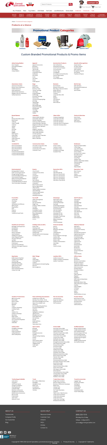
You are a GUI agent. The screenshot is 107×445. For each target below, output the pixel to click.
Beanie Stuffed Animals (80, 328)
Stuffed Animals (79, 326)
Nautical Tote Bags (37, 107)
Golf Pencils (77, 210)
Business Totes (36, 88)
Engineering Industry (79, 234)
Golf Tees (76, 213)
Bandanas (34, 66)
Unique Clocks (77, 118)
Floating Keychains (16, 262)
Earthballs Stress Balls (58, 339)
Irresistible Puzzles (37, 210)
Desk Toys (76, 172)
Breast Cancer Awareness (18, 87)
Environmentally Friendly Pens (19, 175)
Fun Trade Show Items (58, 390)
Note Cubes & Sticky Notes (80, 279)
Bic (12, 117)
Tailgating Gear (36, 343)
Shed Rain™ (15, 137)
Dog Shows (35, 177)
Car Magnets (56, 72)
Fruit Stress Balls (57, 348)
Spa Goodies (77, 90)
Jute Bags (35, 101)
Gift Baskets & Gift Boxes (18, 204)
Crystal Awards (77, 68)
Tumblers (76, 165)
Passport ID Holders (79, 382)
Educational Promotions (80, 232)
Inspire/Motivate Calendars (39, 123)
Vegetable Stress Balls (58, 375)
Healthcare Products (17, 235)
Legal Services (77, 241)
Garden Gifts (56, 237)
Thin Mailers (15, 69)
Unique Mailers (15, 71)
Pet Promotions (57, 303)
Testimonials (9, 414)
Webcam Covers (16, 399)
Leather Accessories (58, 258)
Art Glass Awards (78, 66)
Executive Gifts (57, 169)
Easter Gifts (35, 226)
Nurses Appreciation (38, 186)
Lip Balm (14, 240)
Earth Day (35, 178)
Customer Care (45, 417)
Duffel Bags (35, 95)
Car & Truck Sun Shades (59, 68)
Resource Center (46, 414)
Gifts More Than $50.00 (59, 180)
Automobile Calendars (38, 118)
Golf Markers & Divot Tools (80, 208)
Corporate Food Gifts (58, 118)
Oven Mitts (56, 243)
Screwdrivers (36, 387)
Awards (54, 15)
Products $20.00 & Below (18, 153)
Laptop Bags (36, 102)
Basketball (35, 330)
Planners (35, 128)
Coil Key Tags (15, 261)
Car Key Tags (56, 71)
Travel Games (77, 387)
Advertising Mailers (18, 63)
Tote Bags (35, 110)
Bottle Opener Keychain (18, 258)
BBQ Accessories (16, 298)
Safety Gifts (15, 326)
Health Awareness (16, 88)
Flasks (54, 96)
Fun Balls (35, 207)
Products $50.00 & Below (18, 154)
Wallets (34, 113)
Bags (34, 84)
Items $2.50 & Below (17, 147)
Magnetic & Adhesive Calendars (40, 125)
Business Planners (78, 262)
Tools (85, 15)
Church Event (36, 171)
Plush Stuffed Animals (79, 334)
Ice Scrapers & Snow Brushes (60, 74)
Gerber (13, 126)
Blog (6, 422)
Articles (43, 425)
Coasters (55, 93)
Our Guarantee (10, 419)
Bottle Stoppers (57, 92)
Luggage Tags (77, 381)
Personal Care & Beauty (18, 244)
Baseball (35, 328)
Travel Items (77, 388)
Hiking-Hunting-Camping (39, 336)
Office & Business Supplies (81, 283)
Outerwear (35, 74)
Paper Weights (77, 286)
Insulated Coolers (57, 148)
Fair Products (36, 180)
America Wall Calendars (38, 117)
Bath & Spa (77, 84)
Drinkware (30, 15)
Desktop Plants (78, 268)
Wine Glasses (56, 102)
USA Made (41, 10)
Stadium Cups (77, 159)
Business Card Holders (80, 261)
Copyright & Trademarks (86, 442)
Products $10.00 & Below (18, 151)
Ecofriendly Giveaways (58, 205)
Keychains (15, 256)
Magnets (14, 68)
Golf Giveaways (78, 205)
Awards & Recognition (80, 63)
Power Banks (15, 396)
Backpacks (35, 85)
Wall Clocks (77, 120)
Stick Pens (35, 322)
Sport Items (36, 326)
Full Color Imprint (57, 210)
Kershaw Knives (78, 301)
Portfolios (76, 288)
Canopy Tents (56, 387)
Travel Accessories (80, 379)
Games (76, 174)
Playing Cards (36, 216)
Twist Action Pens (37, 324)
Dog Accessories (57, 301)
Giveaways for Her (57, 213)
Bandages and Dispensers (18, 226)
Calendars (36, 115)
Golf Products (78, 197)
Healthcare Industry (79, 238)
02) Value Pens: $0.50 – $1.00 (40, 300)
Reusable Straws (78, 154)
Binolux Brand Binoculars (18, 118)
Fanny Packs (36, 98)
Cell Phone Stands (16, 384)
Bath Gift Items (77, 85)
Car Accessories (57, 69)
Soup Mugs (77, 157)
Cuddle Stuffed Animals (80, 330)
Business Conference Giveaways (61, 384)
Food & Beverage (78, 237)
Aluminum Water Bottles (80, 145)
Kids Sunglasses (37, 267)
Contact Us (92, 2)
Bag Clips (55, 228)
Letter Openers (78, 274)
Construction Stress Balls (59, 336)
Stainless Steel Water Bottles (81, 161)
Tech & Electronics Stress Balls (60, 372)
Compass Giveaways (17, 307)
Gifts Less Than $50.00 (59, 178)
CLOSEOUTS (15, 143)
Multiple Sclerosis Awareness (19, 93)
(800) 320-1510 (81, 414)
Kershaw (14, 129)
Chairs (13, 306)
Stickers (76, 292)
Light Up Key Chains (17, 265)
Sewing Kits (77, 384)
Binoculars (14, 303)
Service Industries (78, 250)
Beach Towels (15, 301)
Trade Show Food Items (59, 394)
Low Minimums (59, 10)
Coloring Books (36, 261)
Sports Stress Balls (58, 367)
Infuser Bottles (77, 151)
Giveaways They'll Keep (59, 216)
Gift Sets (55, 171)
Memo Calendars (37, 138)
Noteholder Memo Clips (80, 282)
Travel (14, 15)
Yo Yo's (34, 219)
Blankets (14, 304)
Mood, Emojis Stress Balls (59, 355)
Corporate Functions (58, 120)
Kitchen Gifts (56, 240)
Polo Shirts (35, 75)
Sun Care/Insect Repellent (18, 319)
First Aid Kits (15, 231)
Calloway (14, 121)
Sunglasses (15, 321)
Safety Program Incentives (39, 189)
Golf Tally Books (78, 211)
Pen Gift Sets (36, 318)
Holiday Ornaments (37, 231)
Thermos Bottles (78, 162)
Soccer (34, 339)
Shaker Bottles (77, 156)
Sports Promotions (37, 342)
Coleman (14, 125)
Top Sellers (31, 10)
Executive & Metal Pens (38, 307)
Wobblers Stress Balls (58, 376)
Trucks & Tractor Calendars (39, 135)
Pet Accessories (58, 296)
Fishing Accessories (37, 333)
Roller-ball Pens (36, 321)
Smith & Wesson (16, 138)
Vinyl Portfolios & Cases (80, 294)
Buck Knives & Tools (79, 298)
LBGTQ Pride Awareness (18, 92)
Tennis (34, 346)
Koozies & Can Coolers (79, 153)
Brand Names (16, 115)
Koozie (13, 131)
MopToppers (15, 134)
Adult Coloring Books (38, 199)
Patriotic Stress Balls (58, 357)
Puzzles (76, 177)
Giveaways (39, 15)
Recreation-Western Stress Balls (61, 361)
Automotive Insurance (58, 66)
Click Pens (35, 304)
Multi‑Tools (35, 385)
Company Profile (10, 417)
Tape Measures (36, 388)
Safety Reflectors (16, 333)
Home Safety (15, 330)
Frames (76, 271)
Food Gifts (15, 197)
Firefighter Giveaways (17, 328)
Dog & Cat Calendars (58, 300)
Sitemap (54, 443)
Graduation (35, 183)
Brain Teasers (77, 171)
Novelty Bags (36, 108)
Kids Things (36, 256)
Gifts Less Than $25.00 (59, 177)
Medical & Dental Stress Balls (60, 354)
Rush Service (77, 249)
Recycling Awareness (17, 180)
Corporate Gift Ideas (58, 121)
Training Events (36, 193)
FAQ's (42, 422)
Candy (47, 15)
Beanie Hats (35, 68)
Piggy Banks (35, 214)
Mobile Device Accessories (18, 393)
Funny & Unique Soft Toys (80, 333)
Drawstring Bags (37, 93)
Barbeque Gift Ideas (58, 229)
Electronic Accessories (17, 390)
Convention (35, 175)
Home (13, 21)
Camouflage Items (57, 201)
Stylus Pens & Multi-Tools (39, 303)
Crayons (35, 262)
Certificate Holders (78, 264)
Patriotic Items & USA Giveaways (40, 234)
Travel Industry (77, 253)
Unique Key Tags (16, 270)
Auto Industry (77, 228)
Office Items (78, 256)
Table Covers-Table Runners (60, 393)
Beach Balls (14, 300)
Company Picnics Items (38, 172)
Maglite (13, 132)
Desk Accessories (78, 267)
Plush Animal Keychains (18, 268)
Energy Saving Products (17, 174)
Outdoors (77, 15)
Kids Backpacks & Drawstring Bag (41, 264)
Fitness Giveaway (16, 232)
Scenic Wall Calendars (38, 131)
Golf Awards (77, 199)
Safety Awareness (16, 95)
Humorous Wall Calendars (39, 121)
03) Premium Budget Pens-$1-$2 (41, 301)
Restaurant (77, 247)
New (24, 10)
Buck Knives (15, 120)
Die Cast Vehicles (37, 202)
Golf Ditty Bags (77, 202)
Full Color (49, 10)
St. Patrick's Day (36, 235)
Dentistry (76, 231)
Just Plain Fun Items (37, 211)
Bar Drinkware (56, 85)
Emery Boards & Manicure (80, 87)
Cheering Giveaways (58, 202)
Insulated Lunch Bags (58, 150)
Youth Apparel (36, 81)
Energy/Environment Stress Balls (61, 342)
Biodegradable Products (18, 171)
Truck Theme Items (58, 78)
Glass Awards (77, 69)
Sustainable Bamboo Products (19, 181)
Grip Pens (35, 310)
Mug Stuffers (15, 207)
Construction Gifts (37, 147)
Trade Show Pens (57, 397)
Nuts (13, 208)
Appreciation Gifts (57, 199)
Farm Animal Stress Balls (59, 343)
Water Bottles (77, 166)
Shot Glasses (56, 99)
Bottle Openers (57, 90)
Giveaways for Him (58, 214)
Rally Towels (15, 316)
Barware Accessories (58, 87)
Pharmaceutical (78, 244)
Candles (55, 231)
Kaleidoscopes (77, 175)
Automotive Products (59, 63)
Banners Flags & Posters (59, 382)
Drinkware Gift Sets (79, 150)
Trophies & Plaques (79, 74)
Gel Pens (35, 309)
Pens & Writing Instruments (41, 296)
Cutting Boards (57, 232)
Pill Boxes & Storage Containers (20, 246)
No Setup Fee (15, 150)
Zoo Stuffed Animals (79, 342)
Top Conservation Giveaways (19, 183)
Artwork (43, 419)
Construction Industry (79, 229)
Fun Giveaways (57, 211)
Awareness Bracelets (17, 85)
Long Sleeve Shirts (37, 72)
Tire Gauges (56, 77)
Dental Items (15, 228)
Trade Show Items (58, 379)
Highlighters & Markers (38, 312)
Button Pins (56, 385)
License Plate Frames (58, 75)
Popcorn (14, 210)
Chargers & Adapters (17, 385)
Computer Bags (15, 388)
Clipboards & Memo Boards (81, 265)
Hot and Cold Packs (16, 238)
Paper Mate (15, 135)
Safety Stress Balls (58, 364)
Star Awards (77, 72)
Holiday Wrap (36, 232)
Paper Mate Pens (37, 316)
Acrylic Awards (77, 65)
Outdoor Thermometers (59, 241)
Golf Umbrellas (78, 217)
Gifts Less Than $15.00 (59, 175)
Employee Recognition (58, 207)
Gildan (13, 128)
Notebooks (77, 280)
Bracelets (35, 201)
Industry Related (79, 224)
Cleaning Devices (16, 387)
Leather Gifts (57, 256)
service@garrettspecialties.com (85, 422)
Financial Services (78, 235)
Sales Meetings (36, 190)
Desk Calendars (36, 137)
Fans (13, 310)
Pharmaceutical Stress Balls (60, 360)
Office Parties (36, 187)
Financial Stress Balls (58, 345)
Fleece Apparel (36, 71)
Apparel (21, 15)
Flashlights (35, 382)
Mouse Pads (15, 394)
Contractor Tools (37, 150)
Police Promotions (16, 331)
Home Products (57, 238)
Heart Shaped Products (17, 237)
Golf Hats (76, 207)
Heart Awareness (16, 90)
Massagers (77, 88)
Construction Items (38, 143)
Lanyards (55, 391)
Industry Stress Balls (58, 351)
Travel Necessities (78, 390)
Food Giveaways (57, 208)
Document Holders (78, 270)
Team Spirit (35, 345)
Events (35, 169)
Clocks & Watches (79, 115)
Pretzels (14, 211)
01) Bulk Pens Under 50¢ (39, 298)
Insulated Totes (57, 151)
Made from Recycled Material (19, 178)
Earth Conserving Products (18, 172)
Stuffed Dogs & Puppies (80, 337)
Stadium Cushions (16, 318)
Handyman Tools (37, 384)
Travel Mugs (77, 164)
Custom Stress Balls (58, 337)
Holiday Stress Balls (58, 349)
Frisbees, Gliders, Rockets (39, 205)
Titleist (13, 141)
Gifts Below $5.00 (57, 172)
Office (69, 15)
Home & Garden (58, 224)
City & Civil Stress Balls (58, 334)
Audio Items (15, 381)
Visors (34, 80)
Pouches (76, 289)
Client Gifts (56, 115)
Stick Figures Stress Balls (59, 369)
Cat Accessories (57, 298)
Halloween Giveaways (38, 229)
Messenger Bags (37, 105)
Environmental (16, 169)
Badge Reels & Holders (59, 381)
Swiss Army (14, 140)
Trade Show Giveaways (59, 396)
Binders (76, 258)
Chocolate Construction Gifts (40, 145)
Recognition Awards (79, 71)
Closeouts (86, 10)
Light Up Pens (36, 313)
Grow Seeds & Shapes (17, 177)
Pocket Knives (78, 296)
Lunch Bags (35, 104)
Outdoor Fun (15, 312)
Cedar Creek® (15, 123)
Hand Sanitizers (16, 234)
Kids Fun (35, 265)
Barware (55, 84)
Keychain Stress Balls (17, 264)
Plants (54, 244)
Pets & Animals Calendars (39, 126)
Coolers (55, 143)
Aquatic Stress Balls (58, 331)
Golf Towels (77, 216)
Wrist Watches (77, 121)
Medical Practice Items (17, 241)
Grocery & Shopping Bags (39, 99)
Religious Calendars (37, 129)
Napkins (55, 98)
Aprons (55, 226)
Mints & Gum (15, 205)
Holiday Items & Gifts (39, 224)
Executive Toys (78, 169)
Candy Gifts (15, 199)
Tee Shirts (35, 78)
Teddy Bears (77, 339)
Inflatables (35, 208)
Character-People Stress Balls (60, 333)
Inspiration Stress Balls (59, 352)
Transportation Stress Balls (60, 373)
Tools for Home (57, 246)
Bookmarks (77, 259)
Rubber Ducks (36, 217)
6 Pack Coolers (57, 145)
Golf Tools (76, 214)
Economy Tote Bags (37, 96)
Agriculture (76, 226)
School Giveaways (57, 222)
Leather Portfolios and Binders (61, 259)
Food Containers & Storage (60, 235)
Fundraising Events (37, 181)
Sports (75, 252)
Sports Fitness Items (38, 340)
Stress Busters (57, 370)
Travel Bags (35, 111)
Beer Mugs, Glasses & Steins (60, 88)
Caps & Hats (35, 69)
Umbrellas (14, 322)
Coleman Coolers (57, 147)
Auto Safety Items (57, 65)
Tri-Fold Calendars (37, 134)
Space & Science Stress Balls (60, 366)
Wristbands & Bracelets (59, 400)
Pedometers (15, 243)
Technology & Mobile (18, 379)
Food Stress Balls (57, 346)
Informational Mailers (17, 66)
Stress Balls (69, 10)
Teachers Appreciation (38, 192)
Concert (34, 174)
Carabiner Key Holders (17, 259)
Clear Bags (35, 92)
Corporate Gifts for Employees (61, 123)
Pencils (34, 319)
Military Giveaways (57, 219)
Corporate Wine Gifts (58, 95)
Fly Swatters (56, 234)
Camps (34, 258)
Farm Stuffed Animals (79, 331)
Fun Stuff (35, 197)
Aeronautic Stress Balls (59, 328)
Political (55, 220)
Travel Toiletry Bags (79, 391)
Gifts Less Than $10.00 (59, 174)
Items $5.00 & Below (17, 148)
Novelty (92, 15)
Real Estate (77, 246)
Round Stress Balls (58, 363)
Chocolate (14, 201)
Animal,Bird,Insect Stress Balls (60, 330)
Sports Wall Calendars (38, 132)
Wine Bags (56, 101)
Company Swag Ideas (58, 117)
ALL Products (17, 10)
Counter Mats (56, 388)
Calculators (14, 382)
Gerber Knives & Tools (79, 300)
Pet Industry (77, 243)
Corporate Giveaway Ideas (59, 125)
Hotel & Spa (77, 240)
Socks (33, 77)
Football (34, 334)
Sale (93, 10)
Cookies (14, 202)
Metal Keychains (16, 267)
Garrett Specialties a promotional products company (43, 442)
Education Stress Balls (58, 340)
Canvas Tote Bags (37, 90)
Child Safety (35, 259)
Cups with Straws (78, 148)
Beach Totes (36, 87)
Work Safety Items (16, 334)
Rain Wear (14, 315)
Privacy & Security (68, 442)
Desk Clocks (77, 117)
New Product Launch (38, 184)
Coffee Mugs (77, 147)
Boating (34, 331)
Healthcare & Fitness (18, 224)
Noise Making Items (37, 213)
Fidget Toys (35, 204)
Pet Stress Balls (57, 358)
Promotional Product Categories (24, 21)
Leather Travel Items (58, 261)
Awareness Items (17, 84)
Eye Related (15, 229)
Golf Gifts (76, 204)
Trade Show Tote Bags (58, 399)
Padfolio (76, 285)
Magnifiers (76, 277)
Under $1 (78, 10)
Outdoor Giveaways (17, 313)
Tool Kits (35, 390)
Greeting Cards (36, 228)
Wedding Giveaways (38, 195)
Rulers (75, 291)
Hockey (34, 337)
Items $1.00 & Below (17, 145)
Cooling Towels (15, 309)
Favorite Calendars (37, 120)
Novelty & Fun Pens (37, 315)
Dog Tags (55, 204)
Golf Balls (76, 201)
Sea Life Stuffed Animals (80, 336)
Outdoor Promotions (18, 296)
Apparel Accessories (37, 65)
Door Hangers (15, 65)
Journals (76, 273)
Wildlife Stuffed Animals (80, 340)
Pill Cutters (14, 247)
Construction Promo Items (39, 148)
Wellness (62, 15)
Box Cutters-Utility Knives (39, 381)
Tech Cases (15, 397)
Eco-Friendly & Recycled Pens (40, 306)
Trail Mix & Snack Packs (17, 213)
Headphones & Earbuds (18, 391)
